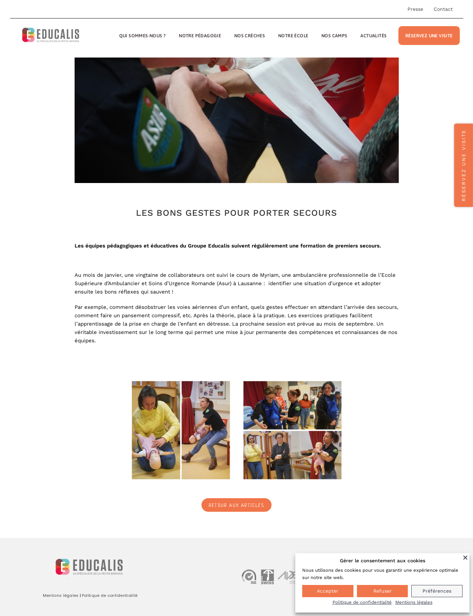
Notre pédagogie (200, 35)
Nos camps (334, 35)
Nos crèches (249, 35)
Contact (443, 9)
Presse (415, 9)
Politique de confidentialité (109, 595)
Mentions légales (61, 595)
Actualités (373, 35)
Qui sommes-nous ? (142, 35)
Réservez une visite (429, 35)
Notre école (293, 35)
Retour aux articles (236, 505)
